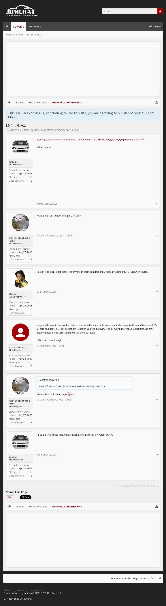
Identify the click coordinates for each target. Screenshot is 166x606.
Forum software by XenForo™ (32, 593)
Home (7, 26)
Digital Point (37, 590)
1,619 (29, 255)
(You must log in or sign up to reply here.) (138, 485)
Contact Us (125, 578)
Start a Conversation (19, 170)
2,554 (29, 309)
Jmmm (61, 129)
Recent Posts (34, 34)
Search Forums (14, 34)
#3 (157, 291)
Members (35, 26)
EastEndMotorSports (19, 239)
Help (135, 578)
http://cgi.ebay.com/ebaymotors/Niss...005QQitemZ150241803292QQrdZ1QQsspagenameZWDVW (91, 139)
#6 (157, 454)
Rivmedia (28, 598)
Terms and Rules (148, 578)
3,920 (29, 362)
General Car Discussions (33, 129)
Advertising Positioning (16, 590)
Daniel (13, 294)
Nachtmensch (17, 347)
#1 (157, 203)
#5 (157, 399)
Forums (18, 26)
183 (30, 177)
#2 (157, 235)
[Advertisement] (83, 68)
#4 (157, 345)
